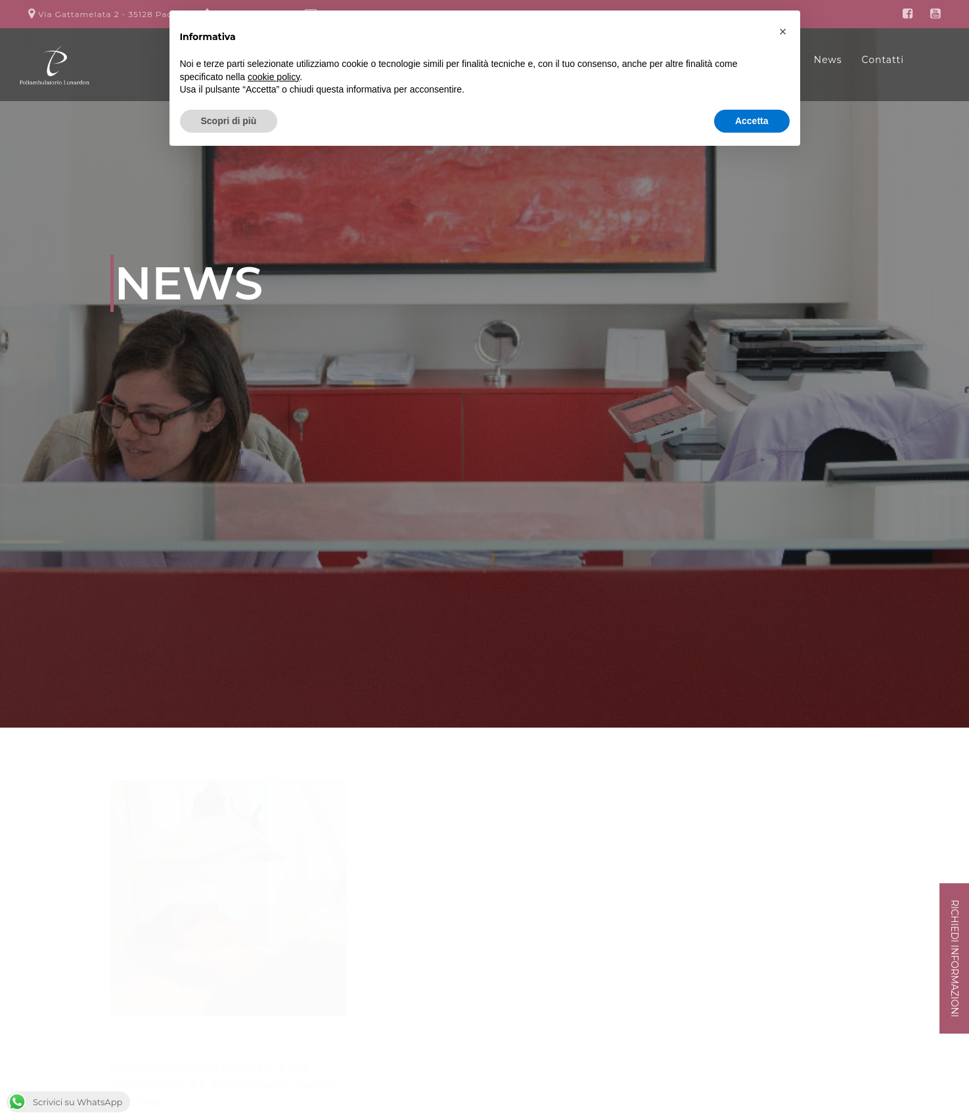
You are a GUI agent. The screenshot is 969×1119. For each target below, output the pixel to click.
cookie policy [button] (274, 77)
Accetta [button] (752, 121)
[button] (783, 31)
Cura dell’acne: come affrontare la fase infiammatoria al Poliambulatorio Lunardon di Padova (224, 1085)
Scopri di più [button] (229, 121)
